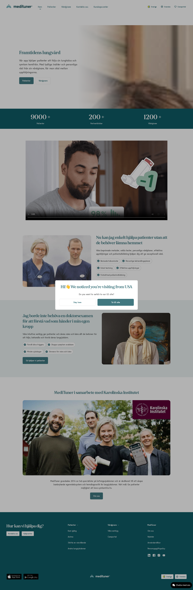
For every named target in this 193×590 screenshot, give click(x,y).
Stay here (77, 302)
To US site (115, 302)
